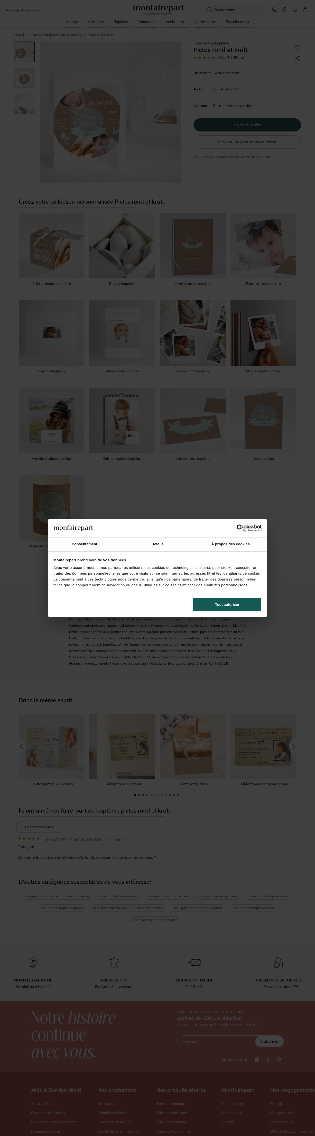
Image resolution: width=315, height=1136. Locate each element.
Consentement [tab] (84, 544)
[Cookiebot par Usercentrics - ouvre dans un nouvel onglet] (240, 528)
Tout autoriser (227, 604)
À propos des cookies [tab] (230, 544)
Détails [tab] (157, 544)
